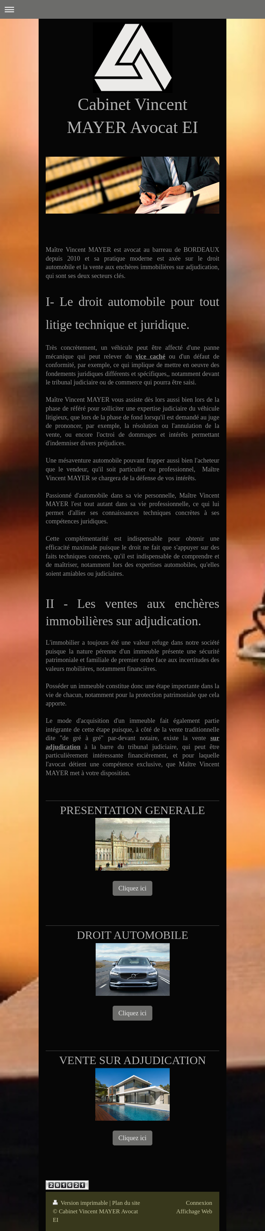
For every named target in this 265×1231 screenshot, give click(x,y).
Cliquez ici (132, 888)
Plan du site (126, 1203)
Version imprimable (81, 1203)
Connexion (199, 1203)
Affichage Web (194, 1211)
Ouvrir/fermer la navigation (132, 9)
